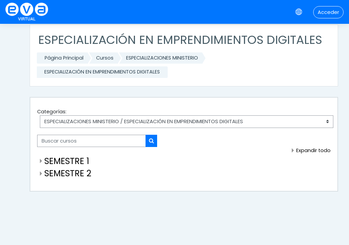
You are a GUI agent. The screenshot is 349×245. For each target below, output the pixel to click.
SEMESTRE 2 (67, 173)
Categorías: (51, 111)
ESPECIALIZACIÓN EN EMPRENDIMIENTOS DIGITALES (102, 71)
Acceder (328, 12)
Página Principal (64, 57)
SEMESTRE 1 (66, 161)
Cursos (104, 57)
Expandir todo (313, 150)
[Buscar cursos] (91, 141)
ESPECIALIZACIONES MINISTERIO (162, 57)
